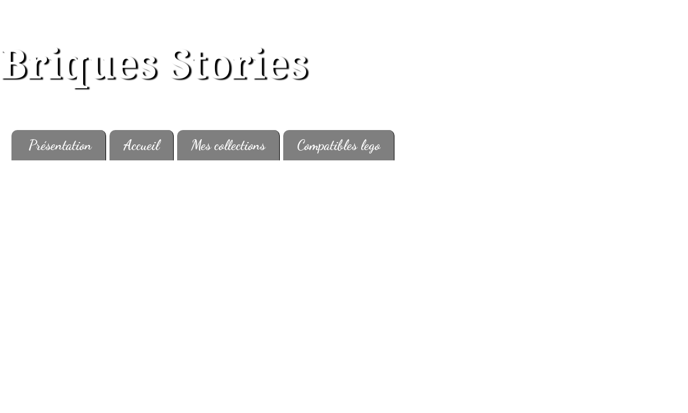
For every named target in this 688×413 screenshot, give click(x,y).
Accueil (141, 145)
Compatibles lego (338, 145)
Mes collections (228, 145)
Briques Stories (154, 64)
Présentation (60, 145)
